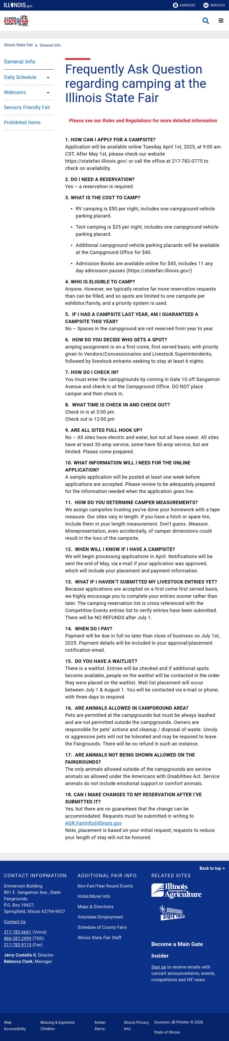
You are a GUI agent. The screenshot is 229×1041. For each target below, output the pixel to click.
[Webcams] (46, 92)
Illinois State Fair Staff (100, 937)
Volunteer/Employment (100, 917)
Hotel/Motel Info (94, 896)
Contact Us (15, 921)
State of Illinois (167, 1032)
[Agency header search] (206, 20)
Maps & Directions (96, 906)
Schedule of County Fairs (102, 927)
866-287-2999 (17, 938)
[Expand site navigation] (221, 21)
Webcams (15, 92)
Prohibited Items (22, 122)
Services (214, 5)
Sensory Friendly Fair (27, 107)
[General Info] (50, 45)
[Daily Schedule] (46, 77)
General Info (19, 61)
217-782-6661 (17, 932)
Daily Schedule (20, 77)
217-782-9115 (17, 944)
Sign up (158, 967)
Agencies (184, 5)
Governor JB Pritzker (172, 1022)
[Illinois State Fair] (19, 45)
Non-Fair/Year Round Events (105, 886)
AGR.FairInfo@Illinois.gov (93, 823)
